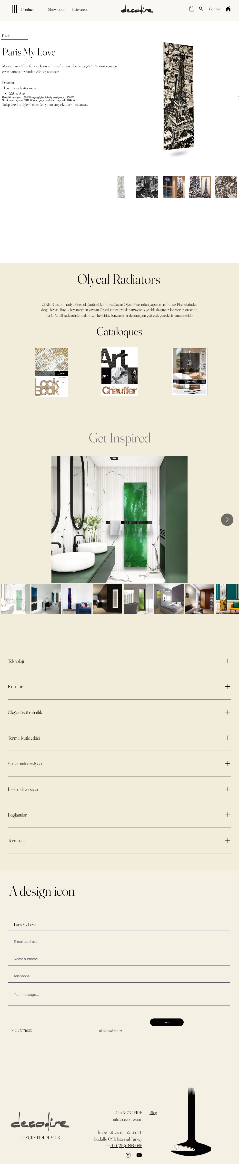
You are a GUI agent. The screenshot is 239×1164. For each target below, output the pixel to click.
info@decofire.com (110, 1030)
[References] (80, 9)
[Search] (201, 8)
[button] (191, 8)
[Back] (14, 36)
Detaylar (8, 82)
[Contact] (215, 8)
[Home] (228, 9)
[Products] (19, 9)
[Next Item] (227, 520)
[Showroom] (56, 9)
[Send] (167, 1022)
